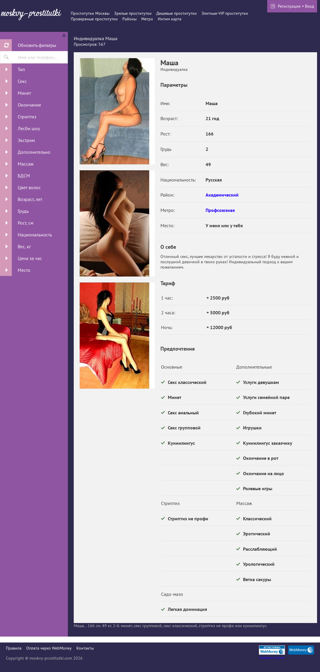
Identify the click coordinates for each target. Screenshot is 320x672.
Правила (14, 648)
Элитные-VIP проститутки (224, 13)
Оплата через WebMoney (49, 648)
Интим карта (169, 19)
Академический (222, 195)
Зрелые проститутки (133, 13)
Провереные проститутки (94, 19)
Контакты (85, 648)
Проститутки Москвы (90, 13)
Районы (129, 19)
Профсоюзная (220, 210)
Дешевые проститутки (176, 13)
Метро (147, 19)
